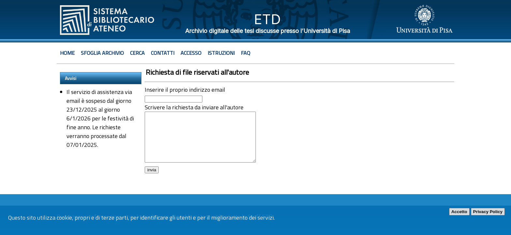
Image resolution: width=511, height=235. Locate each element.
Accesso (191, 53)
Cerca (137, 53)
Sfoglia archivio (102, 53)
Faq (245, 53)
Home (67, 53)
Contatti (162, 53)
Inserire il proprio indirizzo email (185, 89)
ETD (267, 19)
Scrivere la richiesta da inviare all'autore (194, 107)
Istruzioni (221, 53)
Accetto (459, 211)
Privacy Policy (488, 211)
